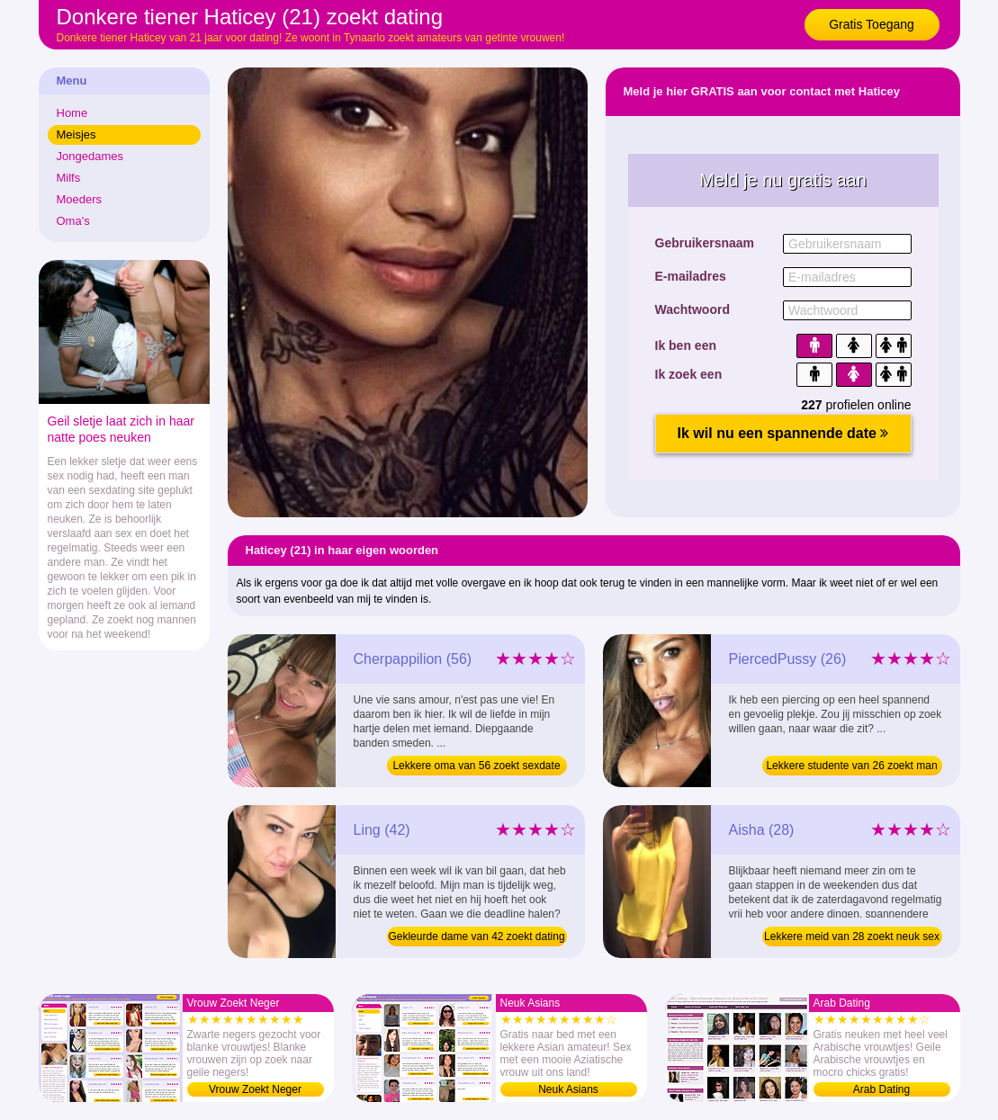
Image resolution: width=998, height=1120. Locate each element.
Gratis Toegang (871, 24)
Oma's (73, 221)
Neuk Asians (568, 1089)
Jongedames (90, 156)
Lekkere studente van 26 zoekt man (851, 765)
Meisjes (76, 134)
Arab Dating (881, 1089)
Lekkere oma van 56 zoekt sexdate (476, 765)
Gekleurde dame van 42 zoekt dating (476, 936)
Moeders (80, 199)
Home (72, 113)
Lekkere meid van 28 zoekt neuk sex (852, 936)
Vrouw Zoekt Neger (255, 1089)
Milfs (69, 177)
